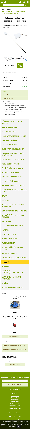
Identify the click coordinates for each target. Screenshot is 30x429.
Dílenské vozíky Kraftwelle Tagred (14, 122)
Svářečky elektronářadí (12, 288)
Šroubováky (7, 221)
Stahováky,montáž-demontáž (14, 211)
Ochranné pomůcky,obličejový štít (12, 272)
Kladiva (5, 230)
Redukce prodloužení (11, 164)
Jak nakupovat (15, 401)
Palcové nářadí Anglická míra (15, 258)
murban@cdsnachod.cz (15, 420)
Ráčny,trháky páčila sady (13, 160)
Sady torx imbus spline (12, 177)
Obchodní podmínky (15, 403)
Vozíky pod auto (9, 234)
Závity (4, 196)
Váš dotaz (6, 95)
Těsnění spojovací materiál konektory (14, 206)
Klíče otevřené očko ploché (14, 136)
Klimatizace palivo (10, 239)
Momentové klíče (9, 254)
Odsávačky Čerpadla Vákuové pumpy (14, 191)
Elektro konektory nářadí (13, 226)
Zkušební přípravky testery (14, 185)
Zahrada (5, 266)
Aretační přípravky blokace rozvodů (14, 216)
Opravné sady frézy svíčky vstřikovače (13, 154)
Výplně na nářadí (9, 140)
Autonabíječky (8, 243)
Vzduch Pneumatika (10, 145)
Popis (4, 91)
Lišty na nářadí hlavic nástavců (11, 278)
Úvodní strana (15, 396)
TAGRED (24, 77)
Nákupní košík (15, 399)
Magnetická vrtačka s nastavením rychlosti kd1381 (15, 317)
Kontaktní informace (15, 405)
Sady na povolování (10, 173)
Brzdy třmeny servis (10, 127)
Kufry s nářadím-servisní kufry (12, 248)
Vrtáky (5, 283)
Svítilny (5, 200)
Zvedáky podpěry (9, 132)
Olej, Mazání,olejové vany (13, 149)
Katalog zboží (15, 398)
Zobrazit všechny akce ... (15, 336)
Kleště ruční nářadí (10, 181)
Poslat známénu (8, 98)
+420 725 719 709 (15, 416)
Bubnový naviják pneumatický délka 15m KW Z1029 (15, 297)
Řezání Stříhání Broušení (12, 168)
